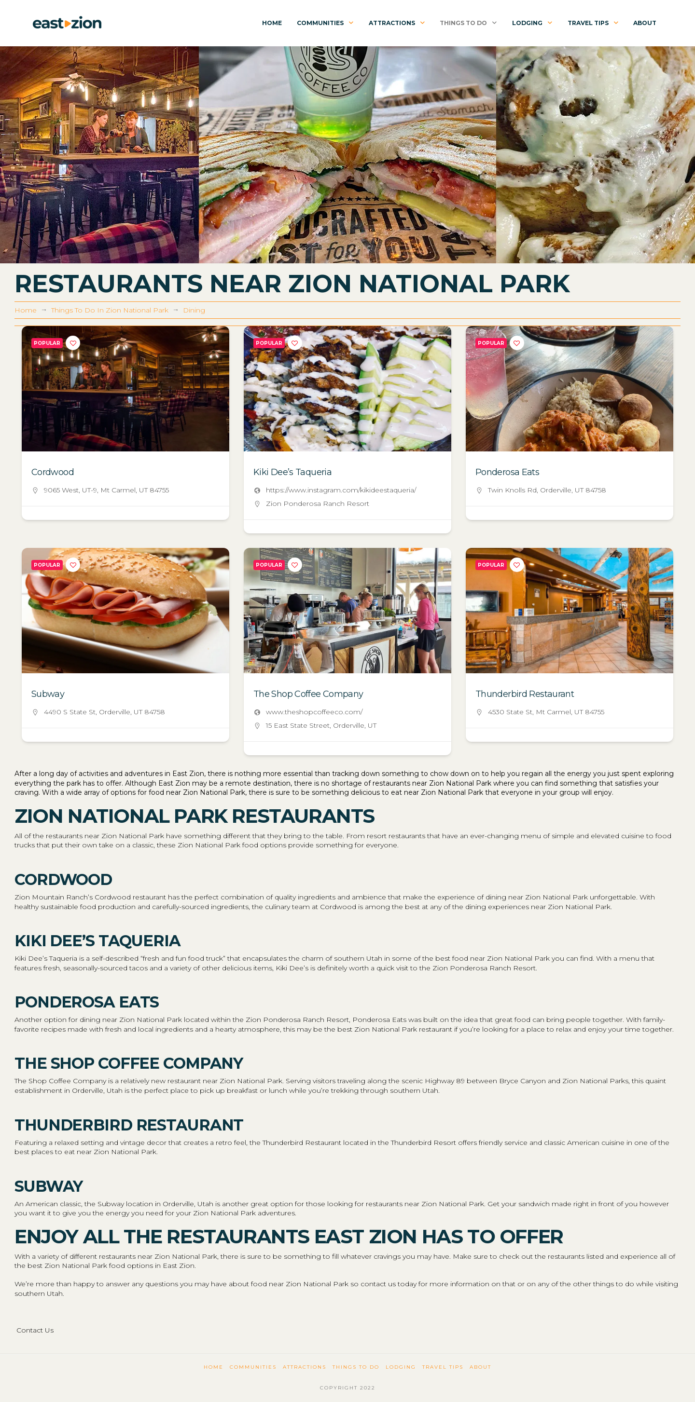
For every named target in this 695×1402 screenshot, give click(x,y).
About (480, 1367)
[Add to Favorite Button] (73, 343)
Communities (253, 1367)
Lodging (401, 1367)
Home (213, 1367)
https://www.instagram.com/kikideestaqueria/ (341, 490)
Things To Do (356, 1367)
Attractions (304, 1367)
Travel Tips (442, 1367)
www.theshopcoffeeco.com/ (314, 712)
